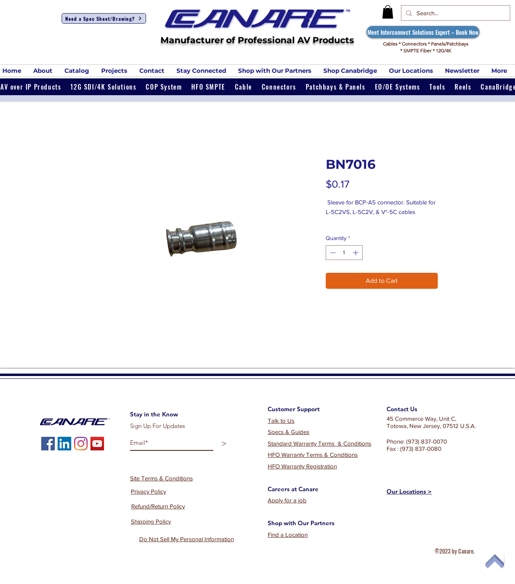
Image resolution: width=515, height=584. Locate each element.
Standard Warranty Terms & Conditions (319, 443)
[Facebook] (48, 443)
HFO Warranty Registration (302, 466)
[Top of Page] (492, 561)
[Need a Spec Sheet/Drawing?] (104, 18)
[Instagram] (81, 443)
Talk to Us (281, 420)
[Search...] (455, 13)
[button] (387, 11)
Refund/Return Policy (158, 506)
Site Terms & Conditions (161, 478)
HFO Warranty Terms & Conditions (313, 454)
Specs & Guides (288, 431)
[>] (223, 443)
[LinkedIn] (64, 443)
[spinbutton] (344, 253)
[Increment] (356, 253)
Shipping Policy (151, 521)
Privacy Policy (148, 491)
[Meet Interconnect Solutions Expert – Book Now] (423, 32)
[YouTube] (97, 443)
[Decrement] (332, 253)
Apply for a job (287, 500)
